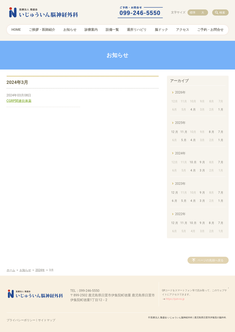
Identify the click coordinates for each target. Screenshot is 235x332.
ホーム (11, 270)
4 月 (193, 109)
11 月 (183, 131)
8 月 (211, 131)
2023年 (180, 184)
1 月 (220, 109)
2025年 (180, 123)
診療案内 (91, 30)
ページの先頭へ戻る (210, 260)
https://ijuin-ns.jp (175, 299)
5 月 (183, 140)
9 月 (202, 162)
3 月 (202, 170)
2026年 (180, 92)
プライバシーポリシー (21, 320)
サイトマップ (46, 320)
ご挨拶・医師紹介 (42, 30)
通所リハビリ (137, 30)
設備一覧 (112, 30)
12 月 (174, 131)
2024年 (180, 153)
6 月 (174, 200)
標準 (193, 12)
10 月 (193, 162)
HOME (16, 30)
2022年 (180, 214)
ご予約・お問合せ (210, 30)
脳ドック (161, 30)
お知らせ (69, 30)
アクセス (182, 30)
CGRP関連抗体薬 (19, 101)
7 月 (220, 131)
